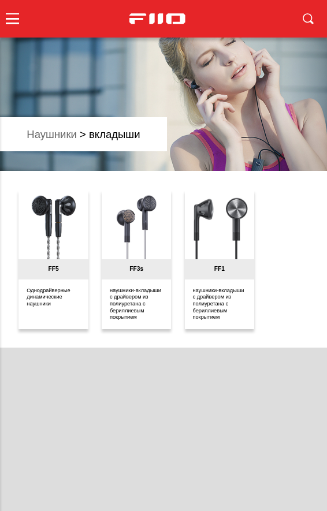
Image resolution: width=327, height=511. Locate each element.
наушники (52, 134)
